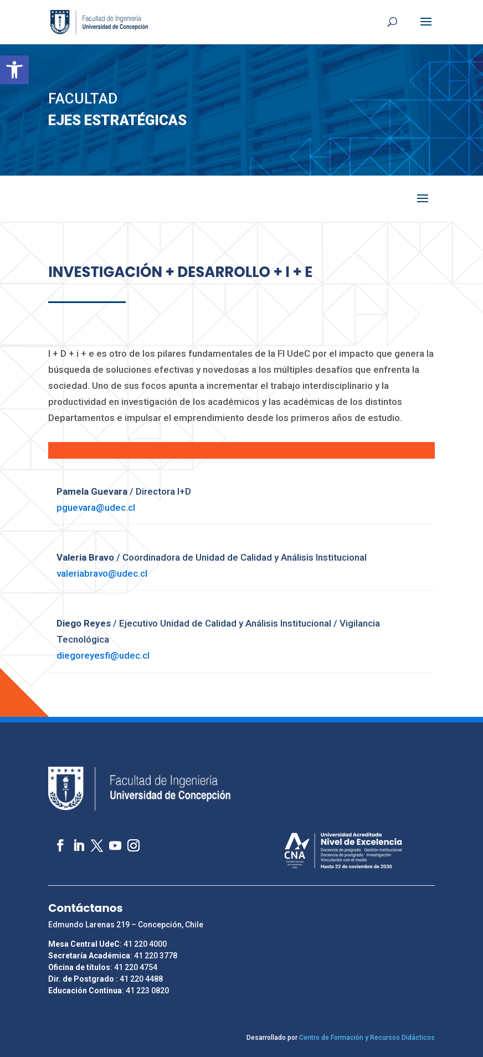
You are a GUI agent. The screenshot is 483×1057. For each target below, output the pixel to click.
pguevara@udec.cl (96, 507)
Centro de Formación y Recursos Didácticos (367, 1037)
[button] (14, 69)
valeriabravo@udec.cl (101, 573)
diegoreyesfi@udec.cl (103, 655)
